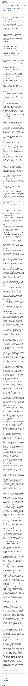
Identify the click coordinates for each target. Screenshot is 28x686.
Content (18, 5)
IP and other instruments (6, 12)
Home (7, 5)
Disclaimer (4, 685)
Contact (23, 5)
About (12, 5)
